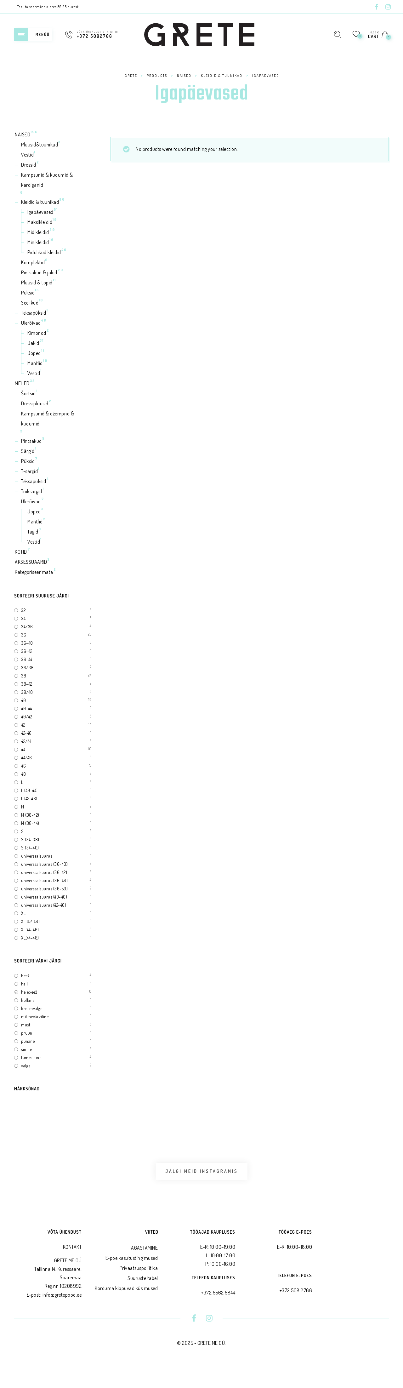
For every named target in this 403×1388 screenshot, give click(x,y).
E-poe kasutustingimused (131, 1279)
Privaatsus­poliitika (139, 1289)
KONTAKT (72, 1268)
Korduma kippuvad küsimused (126, 1309)
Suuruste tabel (143, 1299)
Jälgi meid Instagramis (201, 1182)
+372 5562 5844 (218, 1314)
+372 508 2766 (296, 1312)
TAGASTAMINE (143, 1269)
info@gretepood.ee (62, 1316)
